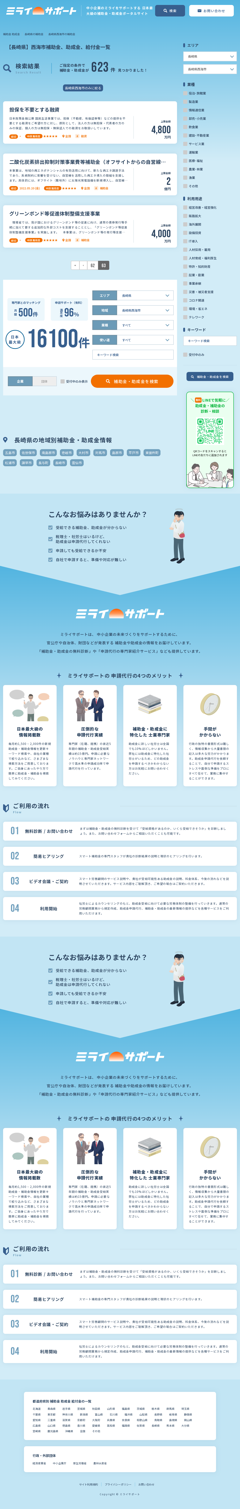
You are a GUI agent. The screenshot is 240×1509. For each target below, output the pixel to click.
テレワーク (196, 317)
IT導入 (193, 241)
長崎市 (60, 462)
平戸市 (134, 452)
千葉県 (37, 1414)
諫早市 (27, 462)
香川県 (81, 1425)
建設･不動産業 (199, 135)
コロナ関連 (196, 300)
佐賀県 (141, 1425)
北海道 (37, 1409)
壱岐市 (67, 452)
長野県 (158, 1414)
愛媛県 (96, 1425)
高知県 (111, 1425)
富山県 (99, 1414)
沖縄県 (69, 1431)
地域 (104, 310)
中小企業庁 (59, 1463)
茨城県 (141, 1409)
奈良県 (126, 1420)
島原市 (117, 452)
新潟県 (84, 1414)
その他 (193, 186)
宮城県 (81, 1409)
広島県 (37, 1425)
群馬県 (170, 1409)
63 (104, 266)
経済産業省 (39, 1463)
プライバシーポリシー (118, 1484)
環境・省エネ (198, 308)
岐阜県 (173, 1414)
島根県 (173, 1420)
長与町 (43, 462)
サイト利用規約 (88, 1484)
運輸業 (193, 152)
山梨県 (143, 1414)
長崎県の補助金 (34, 34)
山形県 (111, 1409)
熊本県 (170, 1425)
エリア (105, 295)
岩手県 (66, 1409)
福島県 (126, 1409)
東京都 (52, 1414)
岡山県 (188, 1420)
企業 (20, 381)
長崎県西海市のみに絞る (83, 87)
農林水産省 (100, 1463)
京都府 (81, 1420)
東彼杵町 (152, 452)
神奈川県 (67, 1414)
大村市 (83, 452)
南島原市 (48, 452)
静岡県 (188, 1414)
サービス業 (196, 144)
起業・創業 (196, 275)
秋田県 (96, 1409)
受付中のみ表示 (77, 381)
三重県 (52, 1420)
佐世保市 (28, 452)
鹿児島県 (53, 1431)
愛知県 (37, 1420)
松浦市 (10, 462)
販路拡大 (195, 216)
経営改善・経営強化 (203, 207)
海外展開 (195, 224)
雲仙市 (77, 462)
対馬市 (100, 452)
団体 (44, 381)
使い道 (105, 339)
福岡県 (126, 1425)
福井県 (129, 1414)
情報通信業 (196, 110)
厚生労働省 (80, 1463)
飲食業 (193, 127)
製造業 (193, 101)
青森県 (52, 1409)
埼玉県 (185, 1409)
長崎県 (156, 1425)
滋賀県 (66, 1420)
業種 (104, 325)
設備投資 (195, 233)
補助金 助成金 (11, 34)
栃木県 (156, 1409)
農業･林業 (196, 169)
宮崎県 (37, 1431)
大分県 (185, 1425)
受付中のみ (196, 354)
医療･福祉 (196, 160)
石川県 (114, 1414)
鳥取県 (158, 1420)
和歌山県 (142, 1420)
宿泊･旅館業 (197, 93)
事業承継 (195, 283)
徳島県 (66, 1425)
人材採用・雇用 (199, 249)
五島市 (10, 452)
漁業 (192, 177)
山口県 (52, 1425)
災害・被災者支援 (201, 292)
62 (93, 266)
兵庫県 (111, 1420)
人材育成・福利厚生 (203, 258)
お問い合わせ (146, 1484)
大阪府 (96, 1420)
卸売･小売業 (197, 118)
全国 (82, 1431)
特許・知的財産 (199, 266)
